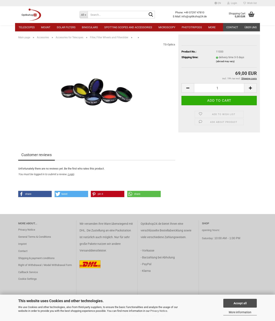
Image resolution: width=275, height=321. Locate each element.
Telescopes (27, 27)
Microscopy (166, 27)
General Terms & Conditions (34, 236)
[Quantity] (219, 88)
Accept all (240, 303)
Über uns (250, 27)
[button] (217, 3)
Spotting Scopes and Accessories (128, 27)
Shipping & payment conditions (36, 258)
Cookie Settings (27, 278)
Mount (45, 27)
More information (240, 312)
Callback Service (28, 272)
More (212, 27)
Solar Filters (66, 27)
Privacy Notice (158, 310)
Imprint (22, 243)
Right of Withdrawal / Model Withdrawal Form (45, 265)
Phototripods (192, 27)
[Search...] (84, 14)
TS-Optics (169, 44)
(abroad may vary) (225, 61)
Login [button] (232, 3)
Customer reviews (36, 155)
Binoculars (90, 27)
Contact (232, 27)
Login (71, 174)
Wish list (250, 3)
